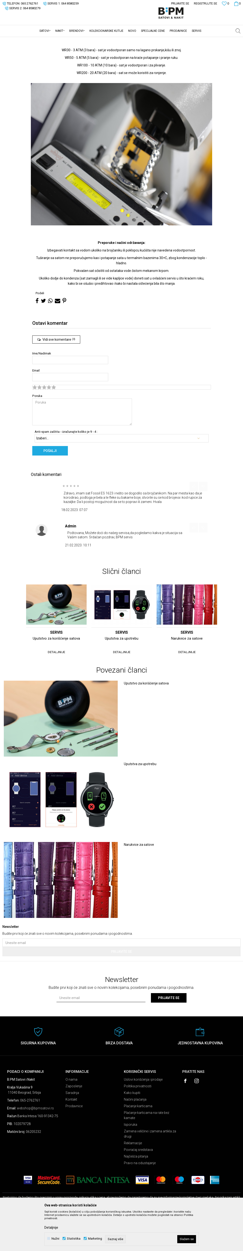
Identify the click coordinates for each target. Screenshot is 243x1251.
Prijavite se (121, 989)
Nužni (55, 1238)
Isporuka (130, 1161)
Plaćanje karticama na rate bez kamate (146, 1152)
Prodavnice (74, 1143)
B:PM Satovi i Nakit (14, 40)
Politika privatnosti (137, 1123)
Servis (34, 40)
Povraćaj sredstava (138, 1187)
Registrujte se (205, 3)
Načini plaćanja (135, 1136)
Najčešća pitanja (136, 1193)
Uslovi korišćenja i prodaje (143, 1116)
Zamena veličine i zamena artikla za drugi (150, 1170)
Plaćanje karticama (138, 1143)
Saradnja (72, 1130)
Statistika (73, 1238)
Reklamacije (133, 1180)
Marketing (95, 1238)
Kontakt (71, 1136)
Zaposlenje (73, 1123)
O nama (71, 1116)
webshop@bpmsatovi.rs (35, 1145)
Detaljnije (51, 1227)
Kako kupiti (132, 1130)
